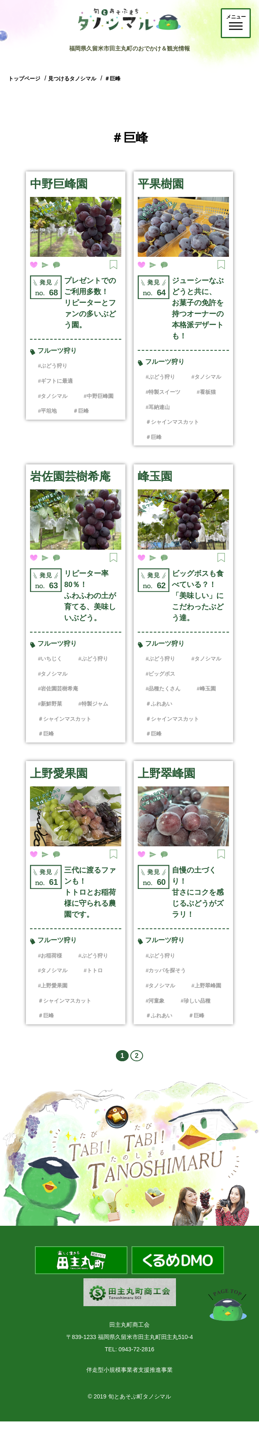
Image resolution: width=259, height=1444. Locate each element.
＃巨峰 (112, 78)
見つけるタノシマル (72, 78)
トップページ (24, 78)
